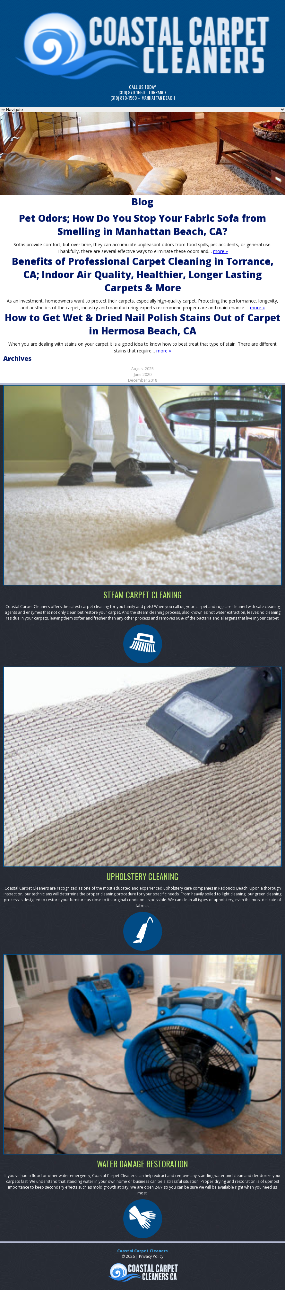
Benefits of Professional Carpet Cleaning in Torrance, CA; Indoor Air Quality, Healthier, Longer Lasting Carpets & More (142, 274)
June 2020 (142, 374)
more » (220, 251)
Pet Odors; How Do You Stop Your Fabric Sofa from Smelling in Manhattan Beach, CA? (142, 224)
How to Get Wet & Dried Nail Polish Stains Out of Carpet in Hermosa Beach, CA (143, 324)
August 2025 (142, 368)
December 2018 (142, 380)
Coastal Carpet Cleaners (142, 1251)
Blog (142, 201)
